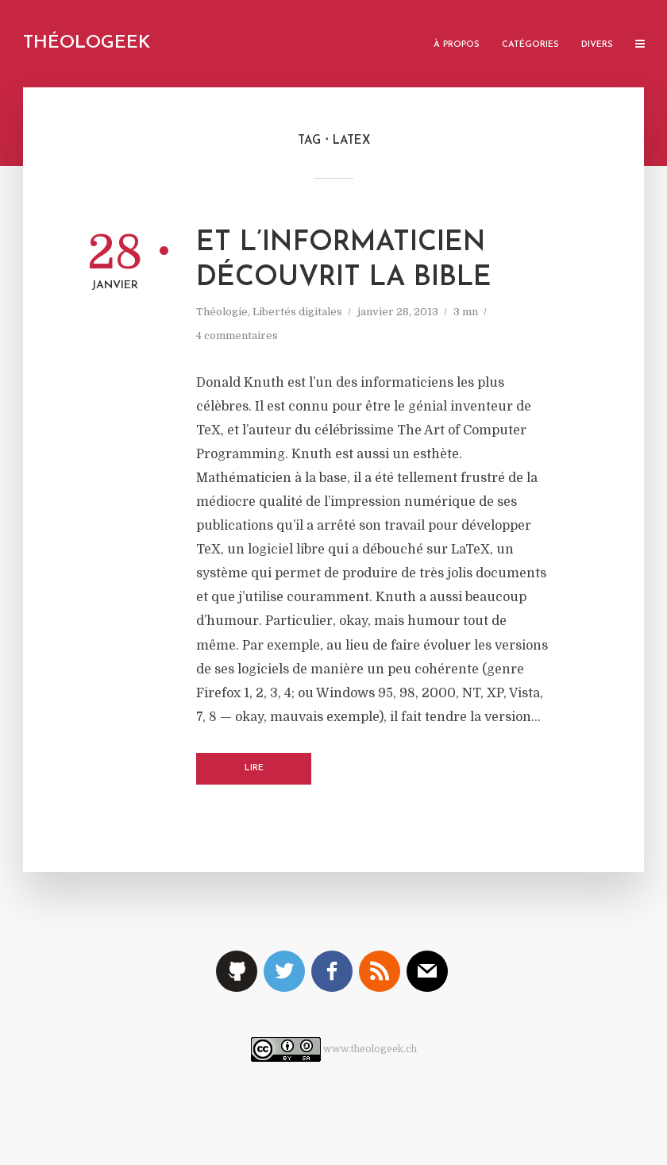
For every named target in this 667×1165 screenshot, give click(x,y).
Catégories (530, 45)
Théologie (222, 312)
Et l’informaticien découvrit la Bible (344, 261)
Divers (597, 45)
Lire (254, 768)
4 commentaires (237, 335)
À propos (457, 45)
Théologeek (86, 43)
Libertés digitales (297, 312)
